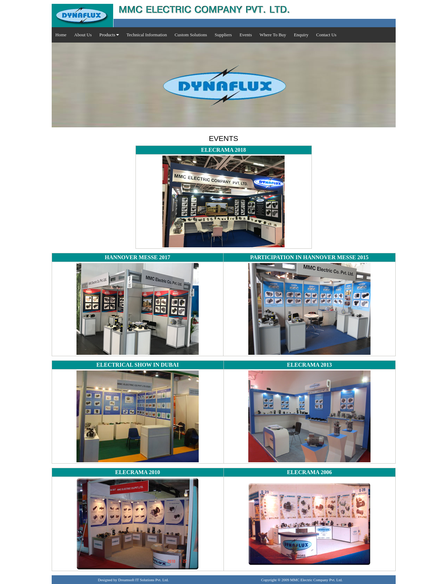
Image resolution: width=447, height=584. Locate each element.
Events (246, 34)
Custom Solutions (191, 34)
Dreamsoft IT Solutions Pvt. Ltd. (143, 580)
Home (61, 34)
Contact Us (326, 34)
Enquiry (301, 34)
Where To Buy (272, 34)
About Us (82, 34)
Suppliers (223, 34)
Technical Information (146, 34)
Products (109, 34)
